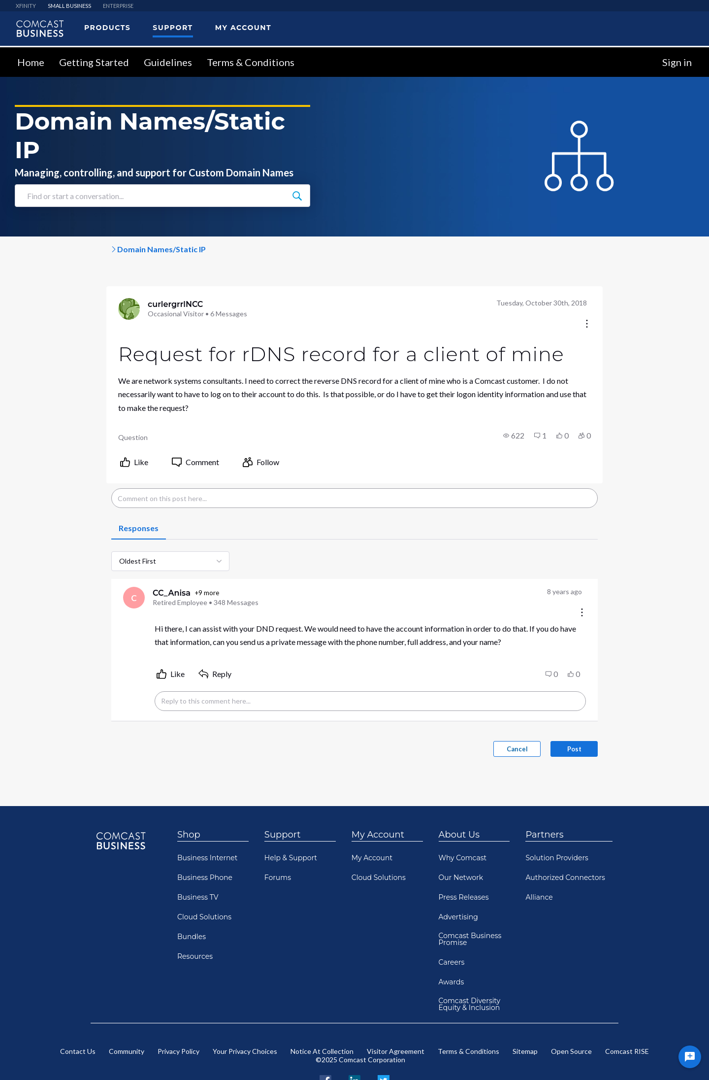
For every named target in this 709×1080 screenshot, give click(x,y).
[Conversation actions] (683, 302)
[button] (610, 414)
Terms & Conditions (250, 62)
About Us (459, 806)
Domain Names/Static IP (230, 249)
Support (282, 806)
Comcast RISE (627, 1022)
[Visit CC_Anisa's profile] (38, 578)
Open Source (571, 1022)
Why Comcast (463, 829)
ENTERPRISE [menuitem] (118, 5)
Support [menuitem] (173, 27)
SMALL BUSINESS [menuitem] (69, 5)
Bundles (191, 908)
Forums (277, 848)
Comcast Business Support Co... (68, 249)
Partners (544, 806)
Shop (188, 806)
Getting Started (94, 62)
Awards (451, 953)
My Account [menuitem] (243, 27)
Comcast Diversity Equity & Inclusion (470, 975)
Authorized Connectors (565, 848)
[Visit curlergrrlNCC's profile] (33, 310)
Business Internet (207, 829)
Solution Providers (556, 829)
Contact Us (78, 1022)
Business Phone (204, 848)
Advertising (458, 888)
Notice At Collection (322, 1022)
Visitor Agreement (395, 1022)
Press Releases (464, 868)
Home (30, 62)
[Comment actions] (678, 570)
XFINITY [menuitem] (26, 5)
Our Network (461, 848)
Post (671, 720)
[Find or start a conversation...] (297, 195)
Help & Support (290, 829)
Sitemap (525, 1022)
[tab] (42, 508)
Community (126, 1022)
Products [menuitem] (107, 27)
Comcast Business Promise (470, 910)
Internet (156, 249)
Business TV (198, 868)
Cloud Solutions (204, 888)
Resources (195, 927)
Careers (452, 933)
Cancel (613, 720)
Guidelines (168, 62)
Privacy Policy (178, 1022)
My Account (378, 806)
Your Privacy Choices (245, 1022)
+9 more (112, 573)
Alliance (538, 868)
